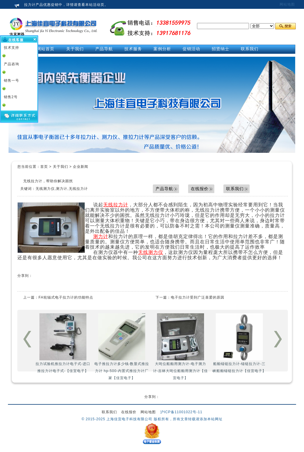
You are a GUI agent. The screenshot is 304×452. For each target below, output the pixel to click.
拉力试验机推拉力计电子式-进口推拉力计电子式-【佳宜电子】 (63, 343)
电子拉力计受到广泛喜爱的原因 (197, 297)
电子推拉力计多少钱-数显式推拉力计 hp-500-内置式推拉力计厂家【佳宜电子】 (121, 346)
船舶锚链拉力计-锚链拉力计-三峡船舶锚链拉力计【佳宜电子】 (239, 343)
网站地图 (287, 4)
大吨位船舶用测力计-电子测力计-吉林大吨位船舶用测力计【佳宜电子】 (180, 346)
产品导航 (164, 188)
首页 (44, 167)
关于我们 (60, 167)
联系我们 (235, 188)
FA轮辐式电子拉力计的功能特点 (66, 297)
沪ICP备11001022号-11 (181, 412)
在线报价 (199, 188)
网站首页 (45, 48)
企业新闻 (80, 167)
